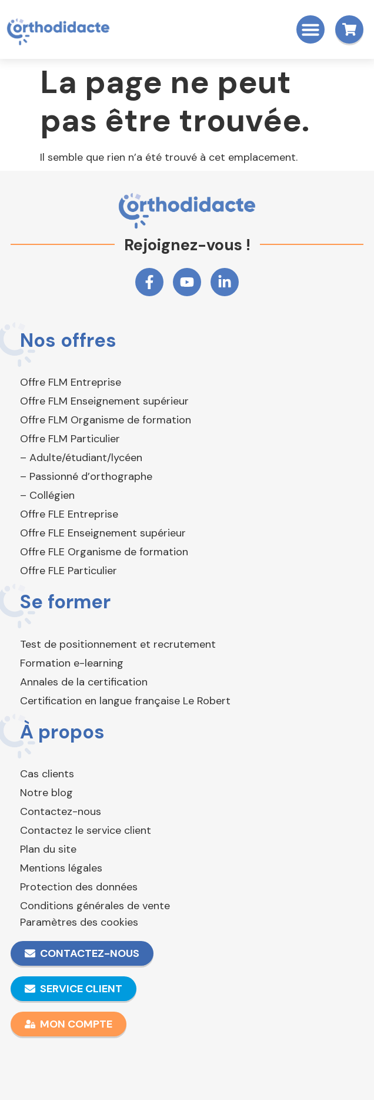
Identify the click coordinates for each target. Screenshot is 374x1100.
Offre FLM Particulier (70, 439)
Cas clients (47, 774)
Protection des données (79, 887)
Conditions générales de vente (95, 906)
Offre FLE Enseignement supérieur (103, 533)
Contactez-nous (60, 811)
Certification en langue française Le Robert (125, 701)
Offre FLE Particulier (68, 571)
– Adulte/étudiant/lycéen (81, 457)
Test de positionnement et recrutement (118, 644)
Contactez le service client (85, 830)
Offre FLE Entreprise (69, 514)
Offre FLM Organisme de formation (105, 420)
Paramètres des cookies (79, 922)
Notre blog (46, 793)
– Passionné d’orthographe (86, 476)
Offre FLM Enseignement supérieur (104, 401)
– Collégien (47, 495)
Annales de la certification (84, 682)
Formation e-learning (71, 663)
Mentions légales (61, 868)
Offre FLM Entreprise (70, 382)
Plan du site (48, 849)
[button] (310, 29)
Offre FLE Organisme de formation (104, 552)
